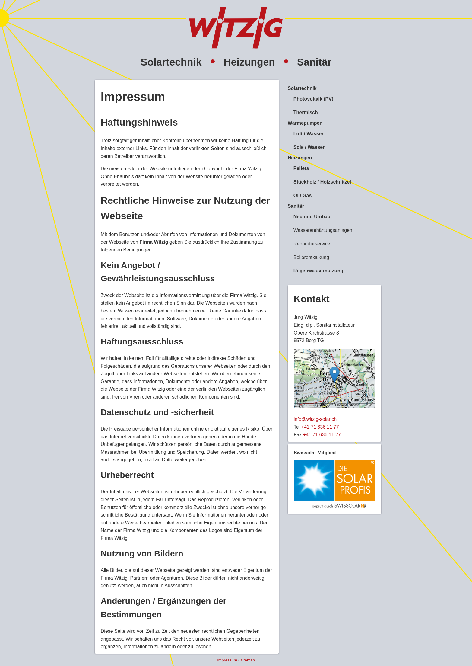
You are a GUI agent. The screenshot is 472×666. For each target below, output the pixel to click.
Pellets (301, 168)
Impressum (227, 660)
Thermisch (305, 112)
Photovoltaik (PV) (313, 98)
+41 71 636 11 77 (320, 427)
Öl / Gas (302, 195)
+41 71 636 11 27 (322, 434)
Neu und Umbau (312, 216)
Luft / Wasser (308, 133)
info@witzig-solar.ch (315, 419)
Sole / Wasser (309, 147)
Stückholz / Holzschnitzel (322, 181)
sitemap (248, 660)
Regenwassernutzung (318, 270)
